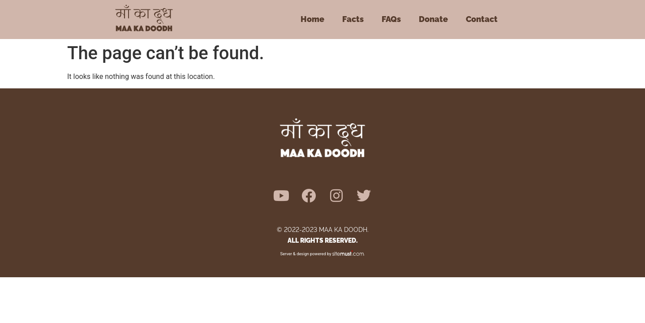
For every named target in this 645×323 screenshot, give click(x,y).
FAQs (391, 19)
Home (312, 19)
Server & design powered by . (322, 253)
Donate (433, 19)
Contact (482, 19)
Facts (353, 19)
